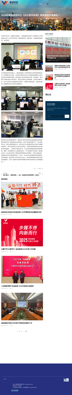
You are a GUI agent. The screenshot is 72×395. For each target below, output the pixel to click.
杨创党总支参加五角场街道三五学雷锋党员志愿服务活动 (21, 212)
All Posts (3, 11)
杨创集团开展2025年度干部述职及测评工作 (16, 323)
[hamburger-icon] (40, 4)
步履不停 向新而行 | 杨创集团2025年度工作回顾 (18, 249)
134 (26, 331)
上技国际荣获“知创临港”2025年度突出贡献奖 (17, 286)
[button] (47, 4)
